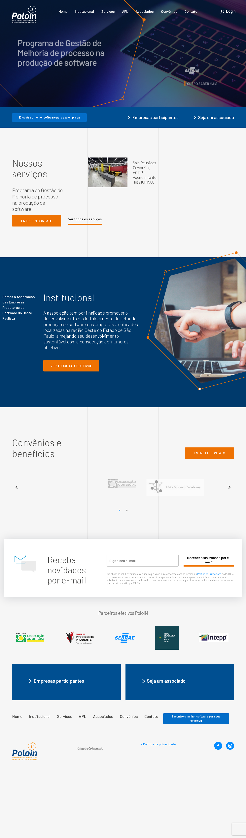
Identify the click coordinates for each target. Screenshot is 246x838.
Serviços (108, 11)
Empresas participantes (153, 117)
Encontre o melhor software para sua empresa (49, 117)
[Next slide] (229, 487)
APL (125, 11)
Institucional (84, 11)
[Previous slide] (17, 487)
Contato (191, 11)
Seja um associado (213, 117)
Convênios (169, 11)
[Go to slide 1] (119, 510)
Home (63, 11)
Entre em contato (36, 221)
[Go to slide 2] (126, 510)
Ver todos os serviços (85, 219)
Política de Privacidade (209, 574)
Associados (145, 11)
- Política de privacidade (158, 744)
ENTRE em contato (209, 453)
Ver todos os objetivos (71, 366)
